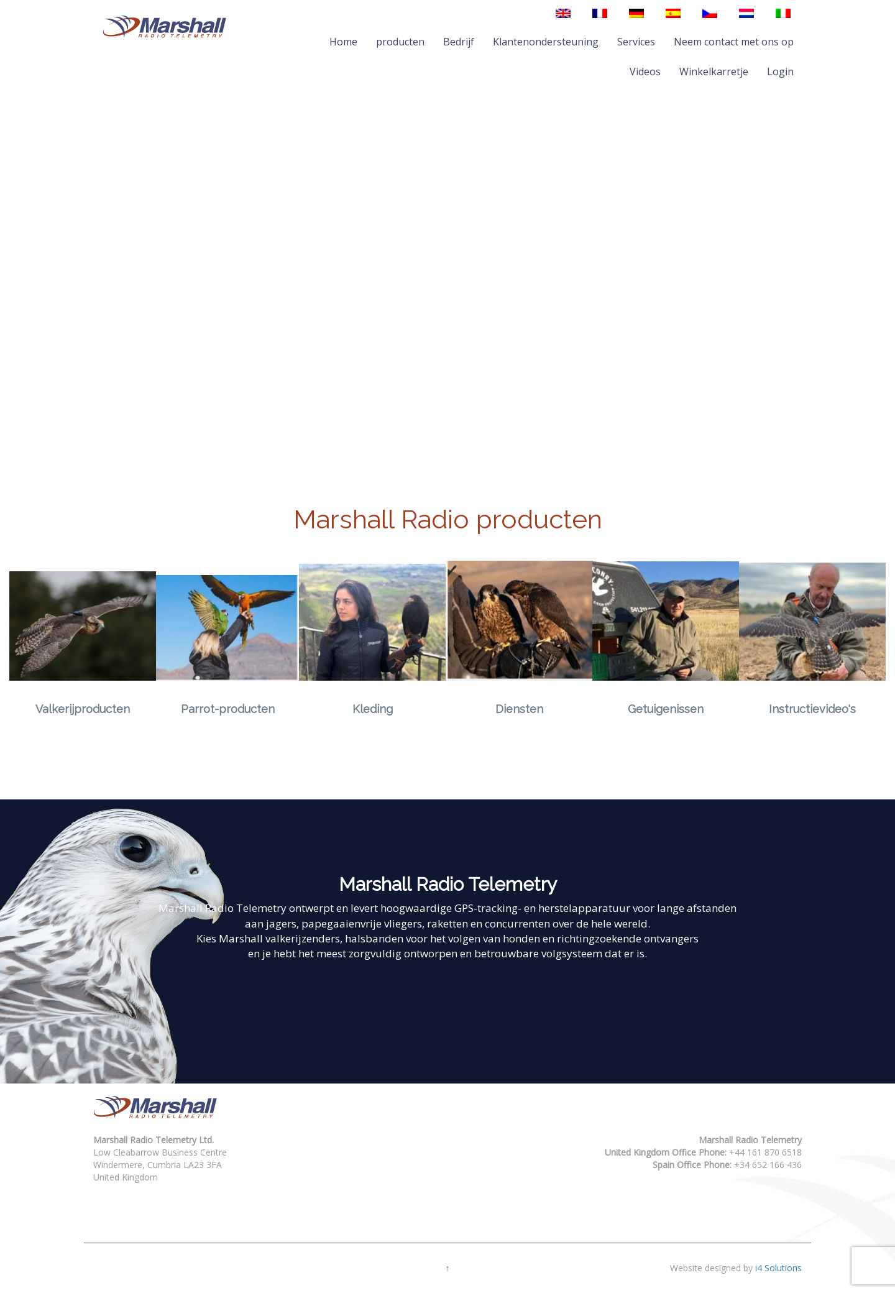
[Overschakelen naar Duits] (636, 13)
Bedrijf (458, 41)
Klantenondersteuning (546, 41)
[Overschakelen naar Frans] (599, 13)
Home (343, 41)
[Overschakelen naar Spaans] (673, 13)
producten (400, 41)
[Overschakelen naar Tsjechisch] (709, 13)
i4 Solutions (778, 1268)
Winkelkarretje (713, 71)
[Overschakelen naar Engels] (563, 13)
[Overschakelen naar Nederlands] (746, 13)
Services (636, 41)
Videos (645, 71)
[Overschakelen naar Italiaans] (783, 13)
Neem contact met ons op (734, 41)
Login (780, 71)
